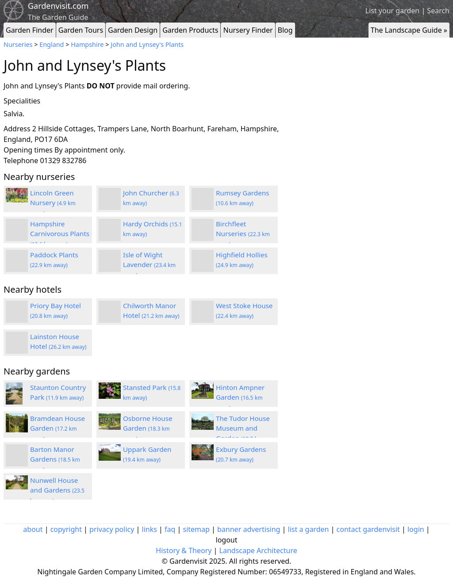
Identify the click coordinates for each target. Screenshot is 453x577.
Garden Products (190, 30)
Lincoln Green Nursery (53, 203)
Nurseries (18, 44)
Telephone (21, 160)
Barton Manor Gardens (55, 459)
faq (170, 529)
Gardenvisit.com (58, 5)
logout (227, 540)
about (32, 529)
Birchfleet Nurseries (243, 233)
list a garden (308, 529)
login (415, 529)
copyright (66, 529)
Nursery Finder (248, 30)
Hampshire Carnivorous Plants (59, 233)
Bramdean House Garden (57, 428)
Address (17, 129)
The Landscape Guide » (409, 30)
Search (438, 10)
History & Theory (183, 550)
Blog (285, 30)
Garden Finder (30, 30)
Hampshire (87, 44)
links (149, 529)
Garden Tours (80, 30)
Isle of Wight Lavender (149, 264)
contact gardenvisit (368, 529)
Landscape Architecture (258, 550)
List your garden (392, 10)
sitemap (196, 529)
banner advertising (248, 529)
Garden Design (132, 30)
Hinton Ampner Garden (240, 397)
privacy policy (111, 529)
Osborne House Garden (148, 428)
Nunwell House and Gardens (57, 490)
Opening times (28, 150)
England (51, 44)
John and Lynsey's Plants (147, 44)
